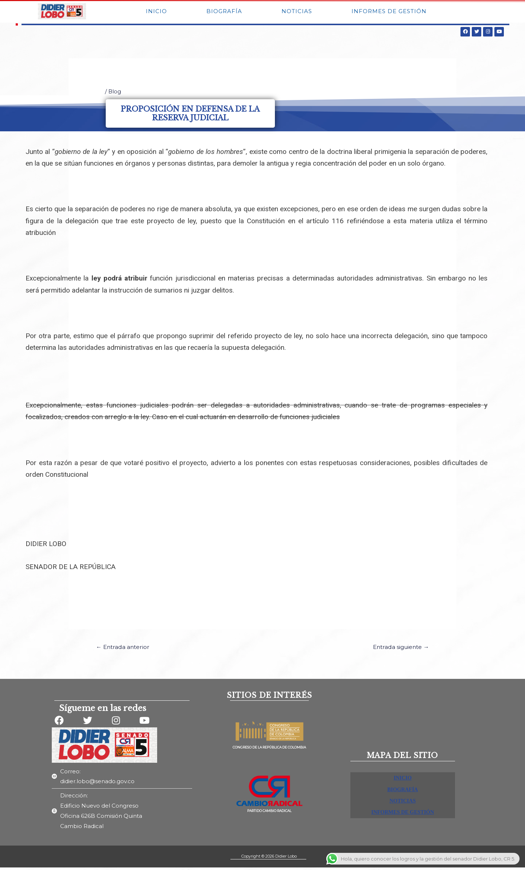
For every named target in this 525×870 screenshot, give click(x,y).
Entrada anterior (124, 649)
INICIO (156, 12)
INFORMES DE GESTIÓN (389, 12)
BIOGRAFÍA (224, 12)
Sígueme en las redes (102, 711)
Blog (114, 93)
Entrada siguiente (399, 649)
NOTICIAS (296, 12)
